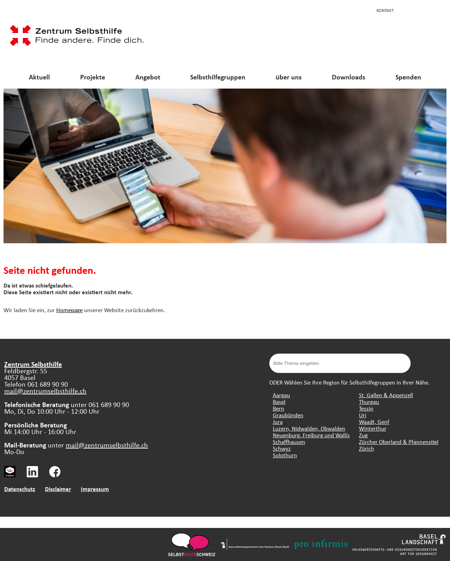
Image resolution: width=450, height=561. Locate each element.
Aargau (281, 395)
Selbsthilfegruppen (217, 77)
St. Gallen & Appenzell (386, 395)
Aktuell (39, 77)
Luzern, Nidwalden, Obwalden (309, 428)
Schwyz (282, 448)
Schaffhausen (289, 442)
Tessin (366, 408)
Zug (363, 435)
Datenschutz (19, 488)
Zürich (366, 448)
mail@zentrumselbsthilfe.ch (45, 390)
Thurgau (369, 402)
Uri (362, 415)
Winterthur (372, 428)
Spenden (408, 77)
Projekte (92, 77)
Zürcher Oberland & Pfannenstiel (398, 442)
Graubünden (288, 415)
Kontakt (385, 10)
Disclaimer (58, 488)
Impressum (95, 488)
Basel (279, 402)
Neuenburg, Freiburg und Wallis (311, 435)
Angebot (147, 77)
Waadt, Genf (374, 422)
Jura (278, 422)
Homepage (69, 310)
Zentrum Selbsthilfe (33, 364)
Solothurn (285, 455)
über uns (289, 77)
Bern (278, 408)
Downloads (348, 77)
